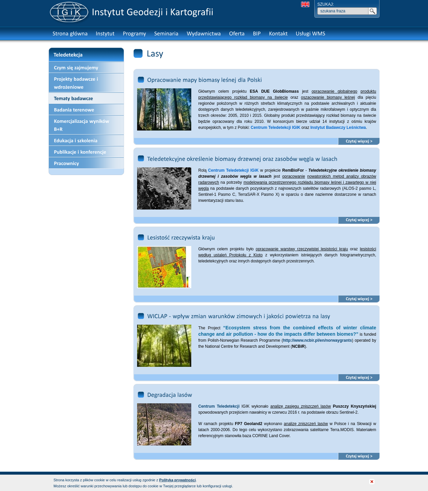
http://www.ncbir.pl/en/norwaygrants (317, 340)
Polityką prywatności (177, 480)
